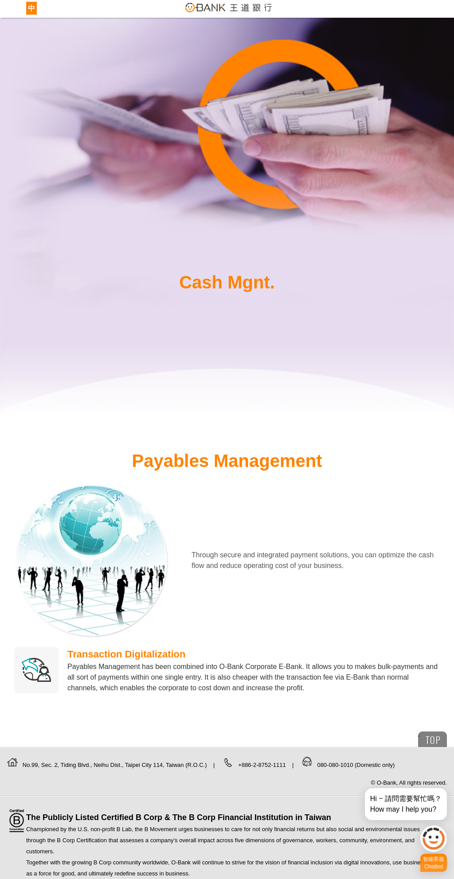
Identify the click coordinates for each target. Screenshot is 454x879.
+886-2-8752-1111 (262, 765)
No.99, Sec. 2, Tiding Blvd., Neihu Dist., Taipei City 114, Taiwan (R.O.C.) (115, 765)
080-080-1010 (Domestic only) (356, 765)
